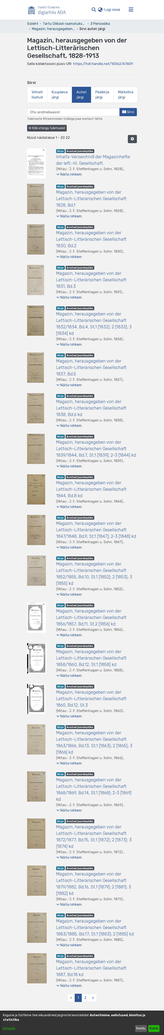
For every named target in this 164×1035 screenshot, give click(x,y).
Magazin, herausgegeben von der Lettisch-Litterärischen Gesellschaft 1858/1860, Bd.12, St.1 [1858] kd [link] (91, 658)
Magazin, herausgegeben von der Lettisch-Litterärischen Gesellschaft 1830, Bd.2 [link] (91, 239)
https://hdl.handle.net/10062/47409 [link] (103, 64)
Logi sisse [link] (112, 10)
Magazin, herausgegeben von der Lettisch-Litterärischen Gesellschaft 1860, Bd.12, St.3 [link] (91, 699)
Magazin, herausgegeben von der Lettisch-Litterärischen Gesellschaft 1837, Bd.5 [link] (91, 367)
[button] (93, 9)
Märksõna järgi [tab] (125, 94)
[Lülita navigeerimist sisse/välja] (131, 10)
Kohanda (9, 1028)
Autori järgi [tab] (81, 94)
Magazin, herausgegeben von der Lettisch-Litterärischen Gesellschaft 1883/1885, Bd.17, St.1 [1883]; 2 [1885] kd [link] (95, 927)
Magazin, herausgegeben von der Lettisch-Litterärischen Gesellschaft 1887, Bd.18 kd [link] (91, 968)
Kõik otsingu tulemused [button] (47, 128)
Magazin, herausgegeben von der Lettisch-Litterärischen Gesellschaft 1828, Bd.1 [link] (91, 199)
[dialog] (82, 1023)
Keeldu (140, 1028)
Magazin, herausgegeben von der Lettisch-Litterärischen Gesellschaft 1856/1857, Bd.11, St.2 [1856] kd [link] (91, 617)
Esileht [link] (32, 24)
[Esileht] (48, 9)
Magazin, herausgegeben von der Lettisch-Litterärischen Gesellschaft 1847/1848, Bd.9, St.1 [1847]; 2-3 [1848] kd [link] (96, 530)
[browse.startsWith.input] (73, 112)
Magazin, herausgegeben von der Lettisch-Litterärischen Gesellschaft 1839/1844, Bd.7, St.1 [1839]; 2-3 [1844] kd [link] (96, 449)
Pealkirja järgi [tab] (102, 94)
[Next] (93, 998)
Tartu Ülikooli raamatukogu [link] (64, 24)
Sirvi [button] (128, 112)
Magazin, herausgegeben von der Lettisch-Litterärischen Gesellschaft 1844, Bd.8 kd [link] (91, 489)
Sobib (153, 1028)
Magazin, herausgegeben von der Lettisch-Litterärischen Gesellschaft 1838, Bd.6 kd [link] (91, 408)
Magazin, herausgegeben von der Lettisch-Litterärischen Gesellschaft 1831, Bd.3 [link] (91, 280)
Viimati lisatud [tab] (37, 94)
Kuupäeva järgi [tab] (60, 94)
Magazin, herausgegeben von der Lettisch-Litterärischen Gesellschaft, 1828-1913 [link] (53, 29)
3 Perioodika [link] (100, 24)
